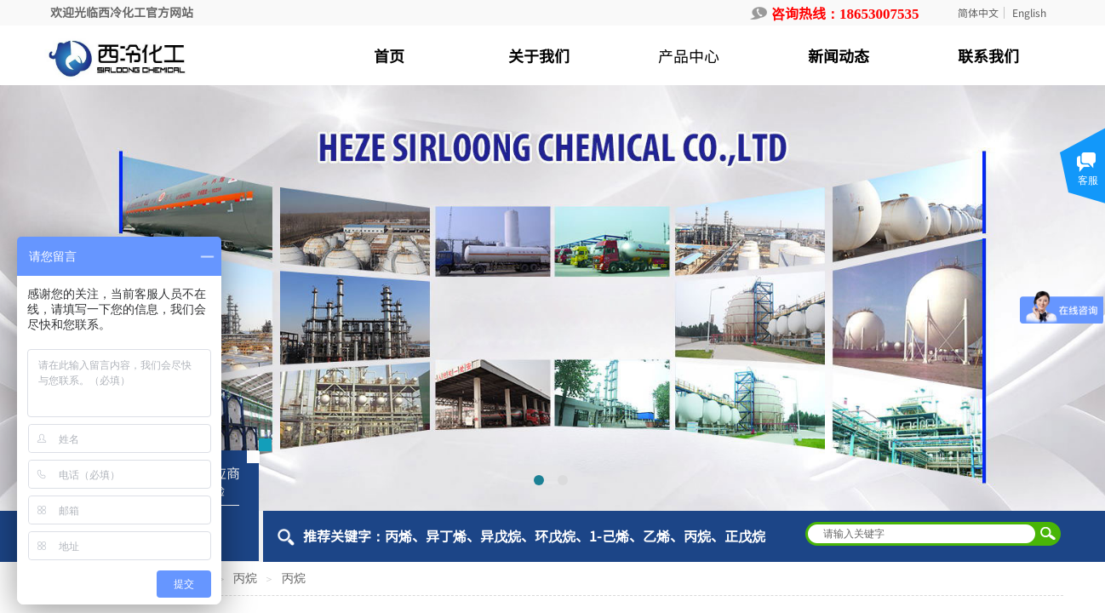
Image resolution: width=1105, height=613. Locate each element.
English (1029, 13)
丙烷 (245, 578)
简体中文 (978, 13)
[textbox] (922, 533)
